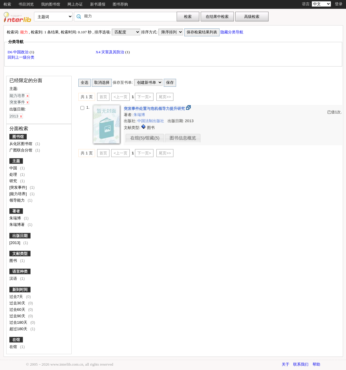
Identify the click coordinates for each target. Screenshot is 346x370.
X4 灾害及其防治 (110, 52)
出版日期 (20, 235)
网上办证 (75, 4)
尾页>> (165, 97)
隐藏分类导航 (232, 32)
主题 (16, 161)
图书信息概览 (183, 138)
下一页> (144, 97)
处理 (13, 174)
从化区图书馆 (21, 143)
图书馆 (18, 136)
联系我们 (300, 364)
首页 (103, 97)
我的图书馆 (50, 4)
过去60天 (17, 309)
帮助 (316, 364)
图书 (13, 260)
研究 (13, 181)
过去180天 (18, 322)
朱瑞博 (15, 218)
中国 (13, 168)
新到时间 (20, 289)
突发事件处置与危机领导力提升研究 (155, 108)
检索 (7, 4)
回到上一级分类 (21, 57)
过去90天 (17, 316)
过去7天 (16, 296)
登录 (338, 4)
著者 (16, 211)
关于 (285, 364)
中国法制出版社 (151, 121)
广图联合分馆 (21, 150)
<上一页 (120, 97)
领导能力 (17, 200)
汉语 (13, 278)
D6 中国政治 (19, 52)
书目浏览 (26, 4)
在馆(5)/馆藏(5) (145, 138)
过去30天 (17, 303)
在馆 (16, 339)
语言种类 (20, 271)
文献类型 (20, 253)
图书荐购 (120, 4)
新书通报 (97, 4)
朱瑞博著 (17, 224)
